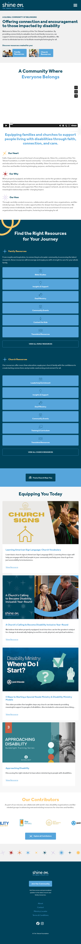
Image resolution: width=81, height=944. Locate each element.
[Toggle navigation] (75, 5)
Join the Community (40, 884)
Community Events (40, 310)
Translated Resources (40, 334)
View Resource (12, 567)
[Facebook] (37, 924)
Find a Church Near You (42, 478)
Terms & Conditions (41, 915)
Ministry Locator (40, 911)
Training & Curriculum (40, 430)
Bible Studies (40, 274)
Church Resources (46, 53)
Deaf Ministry (40, 298)
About (40, 903)
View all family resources (40, 344)
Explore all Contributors (43, 836)
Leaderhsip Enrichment (40, 383)
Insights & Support (40, 286)
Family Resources (19, 53)
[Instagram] (42, 924)
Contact (40, 907)
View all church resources (40, 452)
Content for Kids (40, 322)
